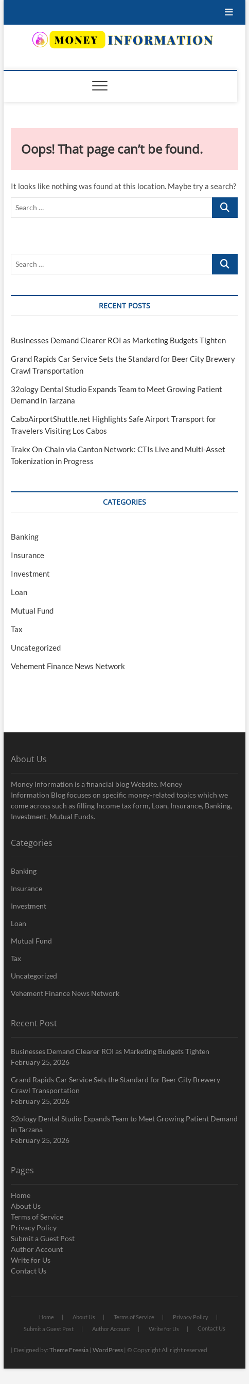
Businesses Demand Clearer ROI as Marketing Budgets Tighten (118, 340)
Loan (19, 592)
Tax (17, 629)
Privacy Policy (34, 1227)
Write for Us (30, 1260)
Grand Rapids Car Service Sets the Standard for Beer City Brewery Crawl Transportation (115, 1085)
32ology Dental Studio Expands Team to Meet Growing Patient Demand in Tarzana (124, 1124)
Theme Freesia (68, 1350)
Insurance (27, 555)
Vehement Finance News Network (68, 666)
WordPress (108, 1350)
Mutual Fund (32, 610)
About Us (26, 1206)
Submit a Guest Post (43, 1238)
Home (20, 1195)
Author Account (37, 1249)
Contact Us (28, 1270)
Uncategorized (36, 647)
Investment (30, 573)
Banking (25, 536)
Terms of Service (37, 1216)
